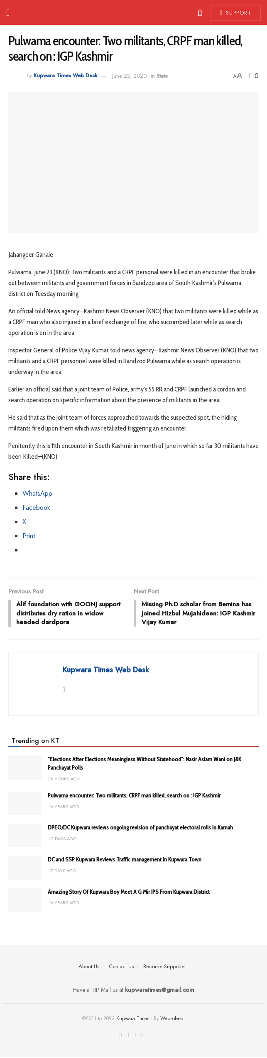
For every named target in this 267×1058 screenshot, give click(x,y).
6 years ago (63, 808)
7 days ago (62, 872)
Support (236, 13)
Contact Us (121, 968)
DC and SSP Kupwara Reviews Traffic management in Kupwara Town (124, 861)
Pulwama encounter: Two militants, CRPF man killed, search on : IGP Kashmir (134, 796)
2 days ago (62, 840)
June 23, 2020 (129, 76)
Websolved (172, 1020)
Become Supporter (164, 968)
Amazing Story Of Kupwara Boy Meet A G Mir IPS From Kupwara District (129, 893)
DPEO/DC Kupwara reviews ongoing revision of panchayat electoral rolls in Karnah (140, 828)
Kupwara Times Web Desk (65, 76)
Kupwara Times (132, 1020)
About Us (88, 968)
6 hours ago (64, 780)
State (162, 76)
